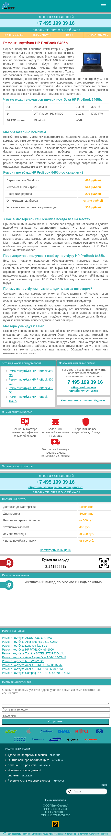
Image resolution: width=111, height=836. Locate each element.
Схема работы (42, 35)
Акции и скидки (14, 35)
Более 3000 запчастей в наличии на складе (55, 430)
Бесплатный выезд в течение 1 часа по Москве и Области (55, 451)
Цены (69, 35)
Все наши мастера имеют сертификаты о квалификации (25, 430)
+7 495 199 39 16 (55, 23)
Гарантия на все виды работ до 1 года (86, 429)
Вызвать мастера (97, 35)
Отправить (55, 721)
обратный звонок (83, 387)
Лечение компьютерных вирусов (29, 780)
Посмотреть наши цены (55, 550)
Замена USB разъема (22, 765)
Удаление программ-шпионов (27, 755)
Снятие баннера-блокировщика (28, 760)
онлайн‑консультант (83, 390)
